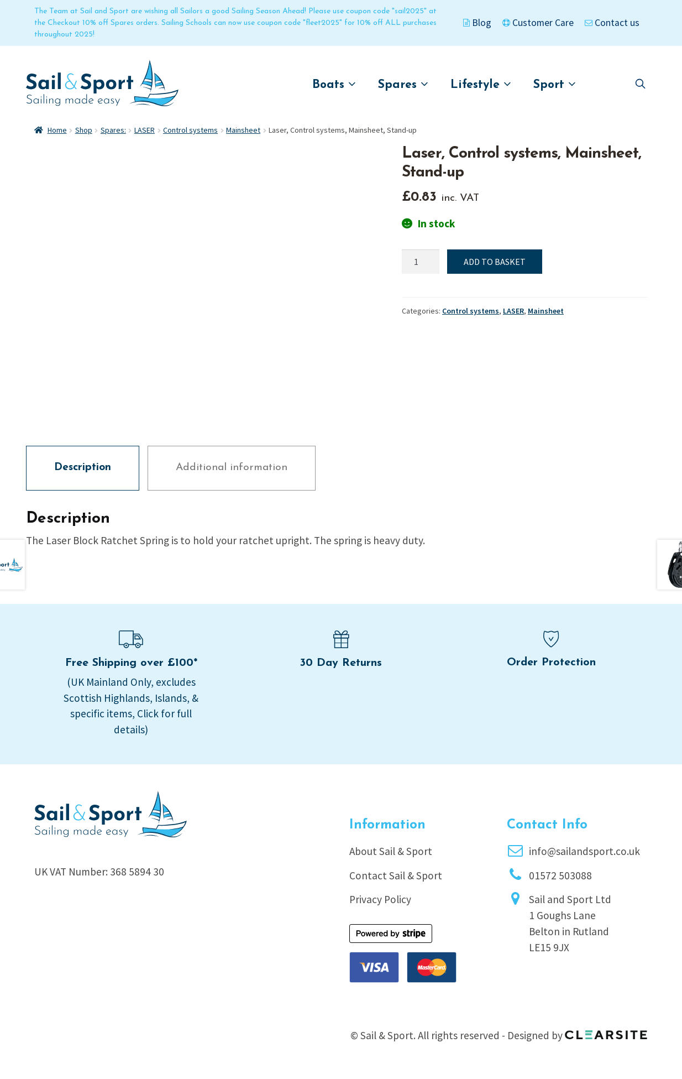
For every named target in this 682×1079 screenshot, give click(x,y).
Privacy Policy (380, 899)
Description (82, 467)
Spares (403, 84)
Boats (334, 84)
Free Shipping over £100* (131, 663)
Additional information (231, 467)
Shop (83, 130)
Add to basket (495, 261)
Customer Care (538, 23)
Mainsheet (243, 130)
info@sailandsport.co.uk (584, 851)
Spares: (113, 130)
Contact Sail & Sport (395, 875)
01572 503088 (560, 875)
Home (57, 130)
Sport (554, 84)
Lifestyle (480, 84)
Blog (477, 23)
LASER (144, 130)
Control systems (190, 130)
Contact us (612, 23)
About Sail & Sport (390, 851)
